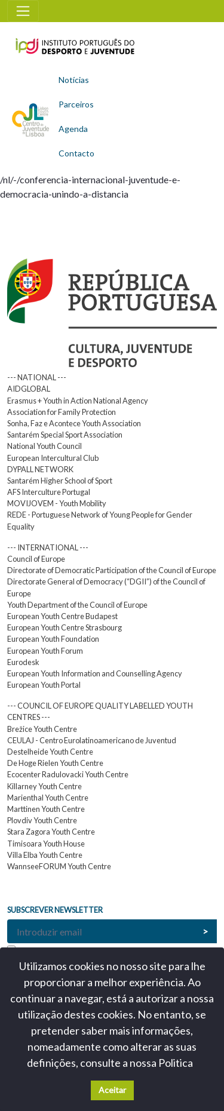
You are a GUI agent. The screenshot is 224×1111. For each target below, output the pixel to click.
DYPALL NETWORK (40, 469)
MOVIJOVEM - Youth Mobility (56, 503)
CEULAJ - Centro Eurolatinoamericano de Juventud (91, 740)
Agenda (73, 129)
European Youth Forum (45, 650)
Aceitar (112, 1090)
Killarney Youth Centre (44, 786)
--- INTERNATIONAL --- (47, 547)
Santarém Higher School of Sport (59, 480)
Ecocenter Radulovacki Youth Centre (67, 774)
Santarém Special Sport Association (64, 434)
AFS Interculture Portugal (48, 492)
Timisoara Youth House (46, 843)
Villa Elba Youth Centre (44, 855)
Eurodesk (23, 662)
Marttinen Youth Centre (46, 809)
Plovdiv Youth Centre (42, 820)
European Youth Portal (44, 685)
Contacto (76, 153)
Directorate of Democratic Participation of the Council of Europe (111, 570)
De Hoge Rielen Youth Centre (55, 763)
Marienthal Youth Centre (47, 797)
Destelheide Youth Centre (50, 751)
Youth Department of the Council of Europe (77, 605)
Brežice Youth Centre (42, 729)
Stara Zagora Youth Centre (51, 831)
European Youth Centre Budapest (62, 616)
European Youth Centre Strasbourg (64, 627)
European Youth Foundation (53, 639)
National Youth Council (44, 446)
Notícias (74, 80)
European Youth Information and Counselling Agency (94, 673)
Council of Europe (36, 559)
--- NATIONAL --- (36, 377)
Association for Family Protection (61, 412)
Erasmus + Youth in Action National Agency (77, 400)
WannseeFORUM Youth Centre (59, 866)
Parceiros (76, 104)
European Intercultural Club (53, 458)
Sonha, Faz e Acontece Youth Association (74, 423)
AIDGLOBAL (28, 388)
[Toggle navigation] (23, 11)
